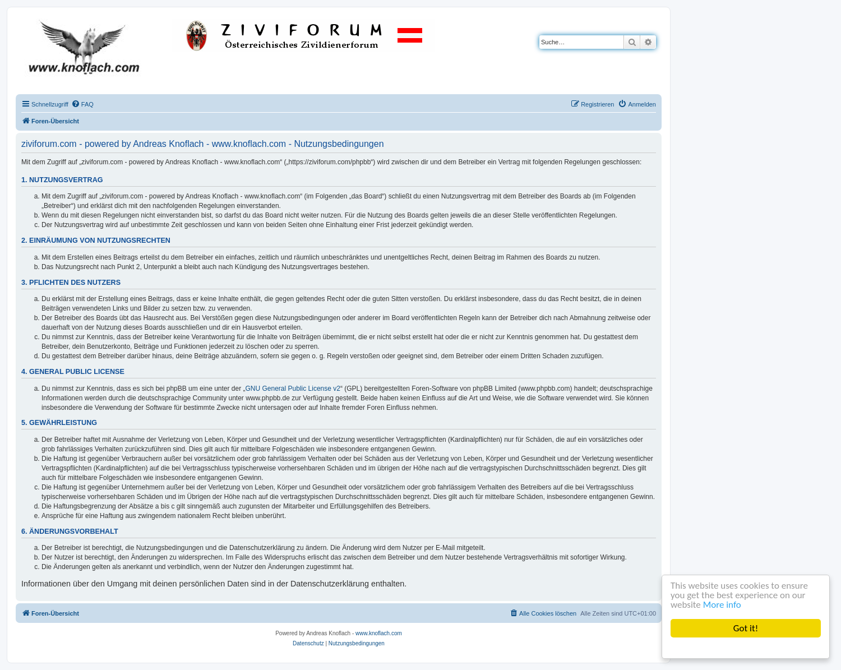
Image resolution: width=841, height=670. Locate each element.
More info (722, 604)
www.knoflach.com (378, 633)
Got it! (745, 628)
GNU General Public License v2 (293, 388)
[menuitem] (82, 104)
